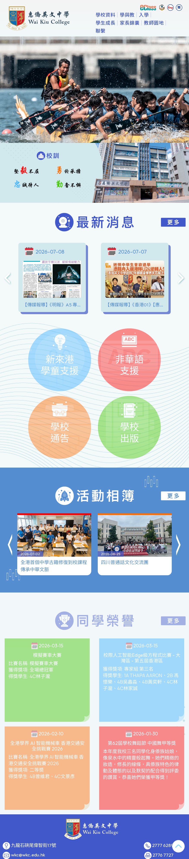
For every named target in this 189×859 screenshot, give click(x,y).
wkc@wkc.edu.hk (28, 847)
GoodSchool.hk (142, 856)
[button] (10, 517)
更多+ (162, 22)
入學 (145, 22)
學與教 (128, 22)
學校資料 (107, 22)
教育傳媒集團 (121, 856)
